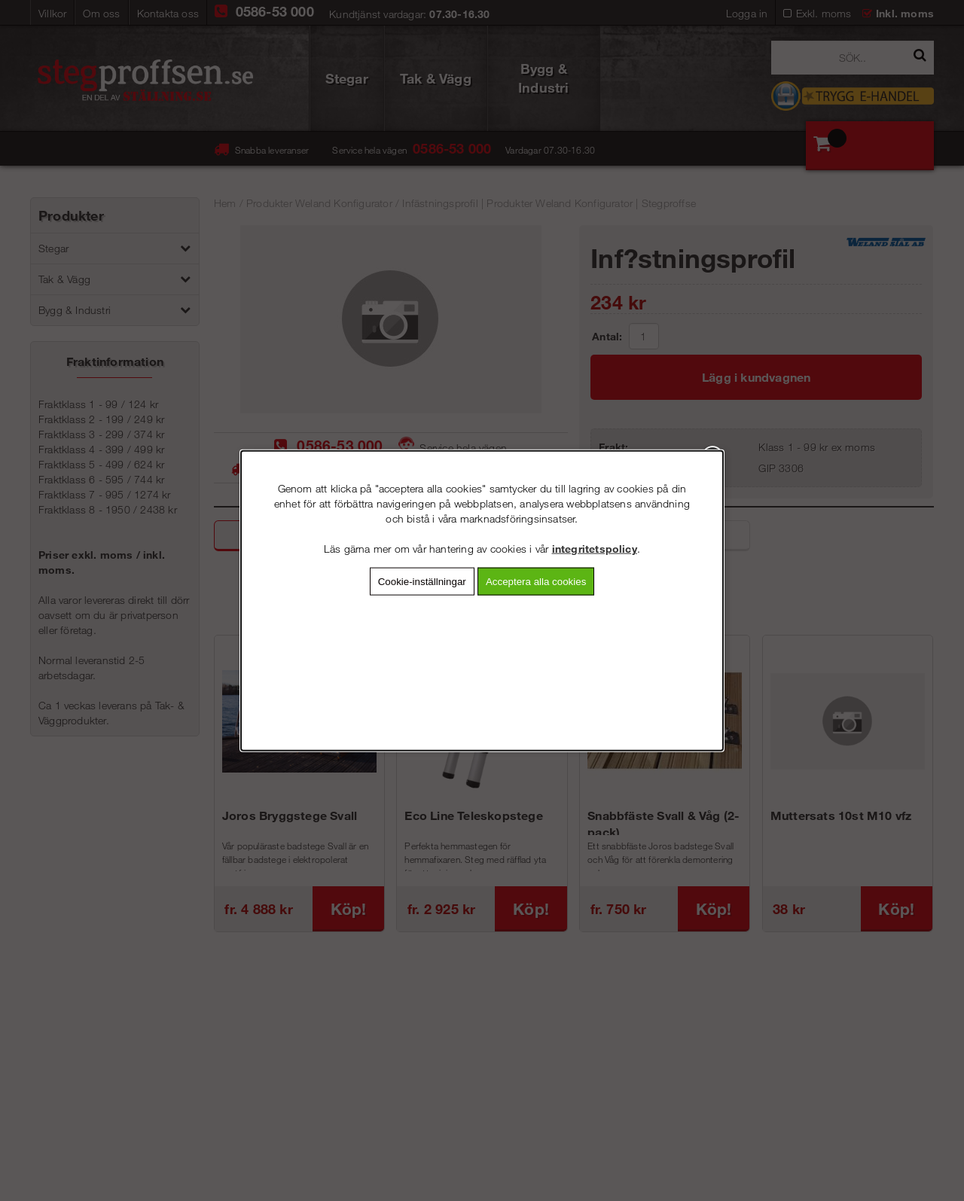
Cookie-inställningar (422, 581)
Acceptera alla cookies (536, 581)
